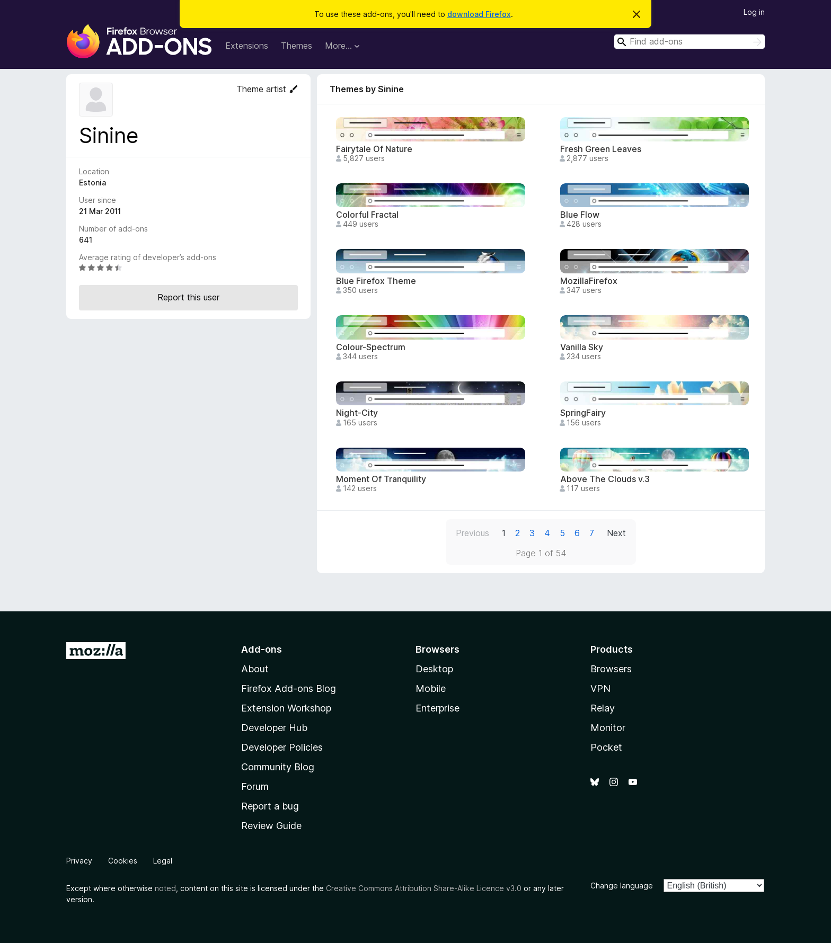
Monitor (607, 727)
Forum (255, 786)
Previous (472, 533)
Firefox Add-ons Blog (288, 688)
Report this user (188, 297)
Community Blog (277, 766)
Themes (296, 45)
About (255, 668)
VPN (600, 688)
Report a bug (270, 806)
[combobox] (689, 41)
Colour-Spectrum (370, 347)
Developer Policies (282, 747)
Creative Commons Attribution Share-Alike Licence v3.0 (423, 888)
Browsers (611, 668)
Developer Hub (274, 727)
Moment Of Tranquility (381, 479)
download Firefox (479, 14)
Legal (162, 860)
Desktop (434, 668)
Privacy (79, 860)
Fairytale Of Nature (374, 149)
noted (165, 888)
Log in (754, 11)
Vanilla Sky (581, 347)
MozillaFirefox (588, 281)
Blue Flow (579, 215)
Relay (602, 708)
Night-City (357, 413)
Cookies (122, 860)
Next (616, 533)
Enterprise (437, 708)
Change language (621, 885)
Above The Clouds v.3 (605, 479)
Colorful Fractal (367, 215)
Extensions (246, 45)
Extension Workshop (286, 708)
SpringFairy (583, 413)
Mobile (430, 688)
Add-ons (261, 649)
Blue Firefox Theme (376, 281)
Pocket (606, 747)
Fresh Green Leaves (600, 149)
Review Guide (271, 825)
